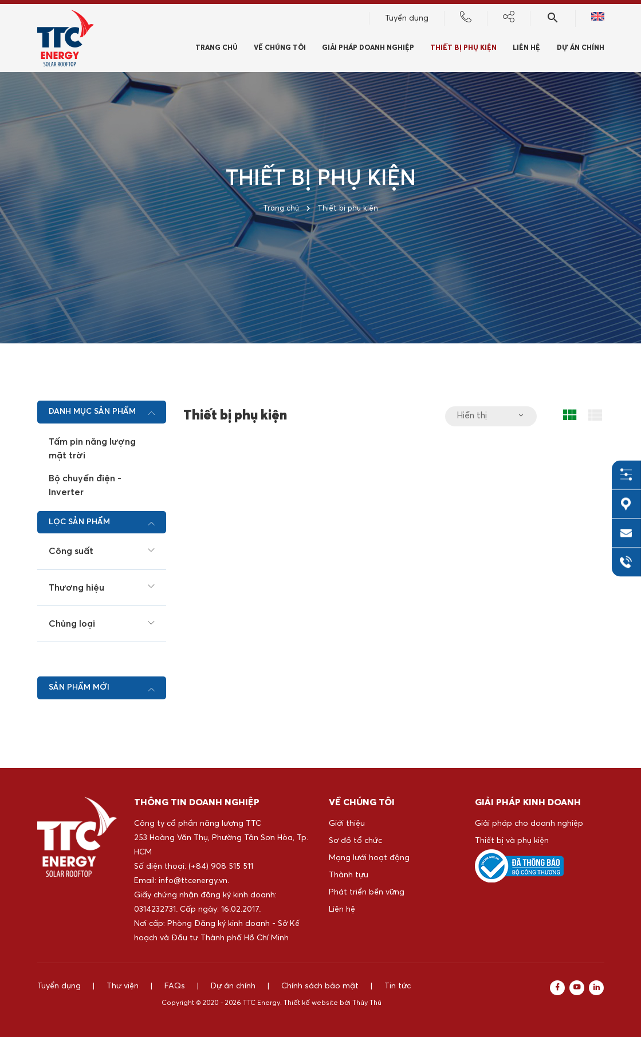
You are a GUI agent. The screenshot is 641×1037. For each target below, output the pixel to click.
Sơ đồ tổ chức (355, 841)
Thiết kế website (311, 1003)
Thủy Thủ (367, 1003)
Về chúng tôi (280, 49)
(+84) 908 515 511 (220, 866)
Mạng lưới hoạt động (369, 858)
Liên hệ (342, 909)
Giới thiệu (347, 824)
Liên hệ (526, 49)
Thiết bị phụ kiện (463, 49)
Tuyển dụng (406, 19)
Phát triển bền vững (366, 892)
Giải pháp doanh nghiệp (368, 49)
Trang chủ (216, 49)
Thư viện (123, 986)
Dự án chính (580, 49)
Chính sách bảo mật (320, 986)
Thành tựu (348, 875)
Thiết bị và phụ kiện (512, 841)
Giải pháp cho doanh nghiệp (529, 824)
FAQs (174, 986)
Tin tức (397, 986)
